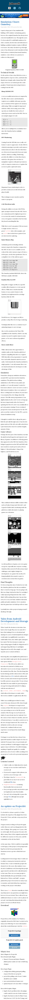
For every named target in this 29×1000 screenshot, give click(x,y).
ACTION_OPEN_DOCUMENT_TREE (14, 691)
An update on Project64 (13, 806)
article (5, 233)
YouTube (7, 231)
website (24, 926)
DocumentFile (19, 777)
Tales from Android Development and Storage (14, 620)
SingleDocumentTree (10, 784)
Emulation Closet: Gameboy (10, 23)
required (6, 705)
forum (10, 890)
